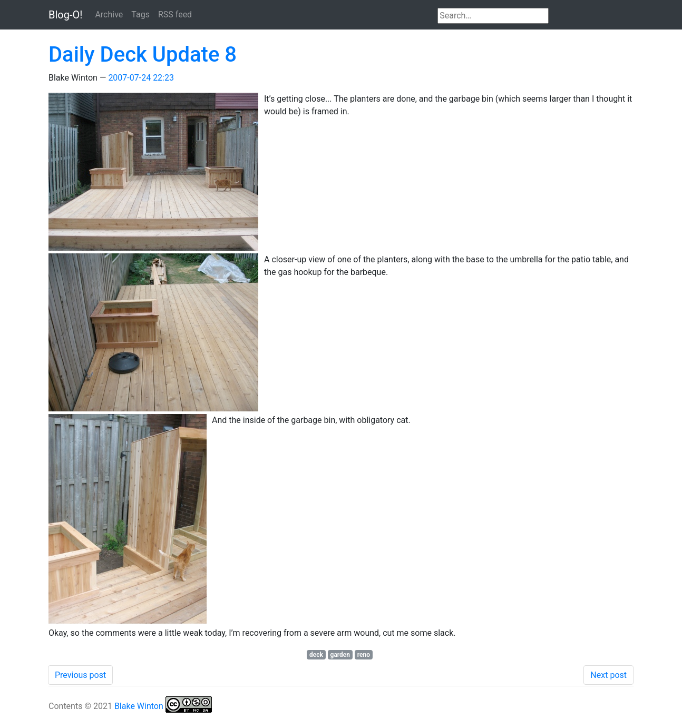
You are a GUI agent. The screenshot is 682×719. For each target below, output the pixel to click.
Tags (140, 14)
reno (363, 654)
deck (316, 654)
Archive (109, 14)
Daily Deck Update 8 (142, 54)
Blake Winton (138, 706)
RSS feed (175, 14)
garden (340, 654)
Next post (608, 675)
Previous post (80, 675)
